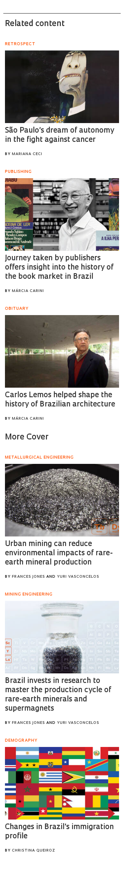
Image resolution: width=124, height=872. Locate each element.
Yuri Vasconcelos (78, 577)
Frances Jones (28, 577)
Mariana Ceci (27, 154)
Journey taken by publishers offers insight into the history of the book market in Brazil (59, 268)
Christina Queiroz (33, 851)
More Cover (27, 437)
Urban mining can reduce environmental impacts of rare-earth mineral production (59, 553)
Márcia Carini (28, 291)
